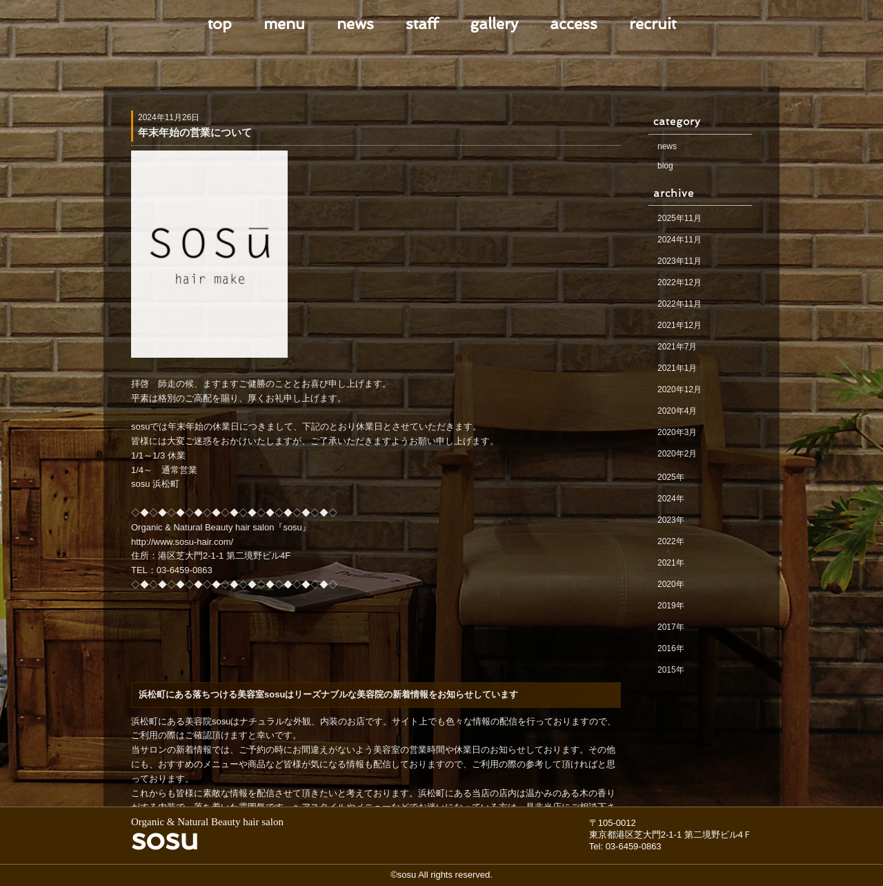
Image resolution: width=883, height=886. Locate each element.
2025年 (670, 477)
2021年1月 (677, 368)
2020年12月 (679, 389)
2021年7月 (677, 346)
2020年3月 (677, 432)
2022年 (670, 541)
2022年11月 (679, 304)
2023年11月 (679, 261)
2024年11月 (679, 239)
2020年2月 (677, 454)
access (573, 23)
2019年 (670, 605)
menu (284, 23)
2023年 (670, 520)
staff (422, 23)
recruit (652, 23)
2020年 (670, 584)
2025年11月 (679, 218)
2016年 (670, 648)
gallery (494, 23)
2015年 (670, 670)
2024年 (670, 498)
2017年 (670, 627)
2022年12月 (679, 282)
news (355, 23)
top (220, 23)
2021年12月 (679, 325)
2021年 (670, 563)
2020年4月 (677, 411)
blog (665, 166)
